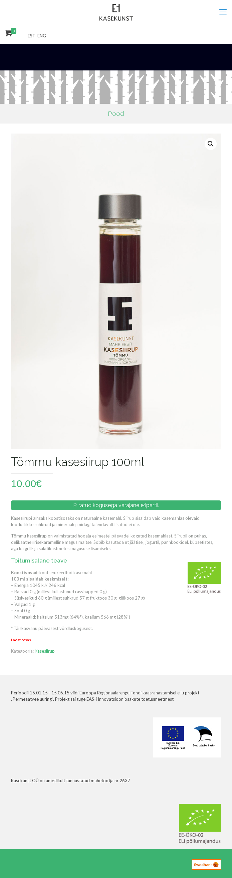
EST (31, 35)
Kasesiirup (45, 651)
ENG (41, 35)
